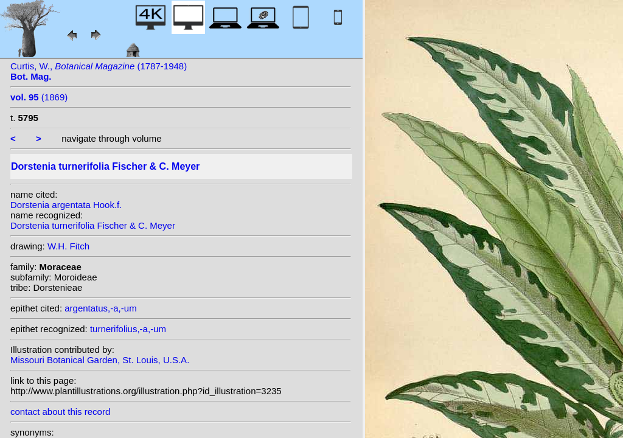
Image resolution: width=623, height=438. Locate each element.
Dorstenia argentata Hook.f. (66, 205)
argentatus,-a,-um (100, 308)
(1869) (39, 97)
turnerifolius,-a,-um (128, 329)
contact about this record (60, 411)
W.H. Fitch (68, 246)
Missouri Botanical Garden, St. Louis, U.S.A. (99, 360)
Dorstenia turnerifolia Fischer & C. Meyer (92, 225)
